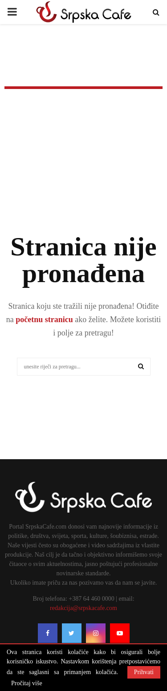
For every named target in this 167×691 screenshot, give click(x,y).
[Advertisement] (83, 173)
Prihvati (144, 672)
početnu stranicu (43, 319)
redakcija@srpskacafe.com (83, 608)
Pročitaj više (26, 683)
